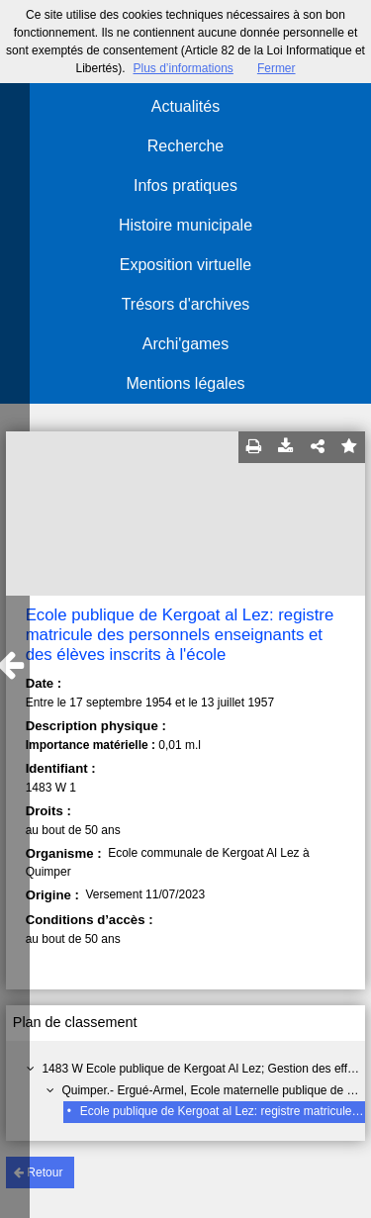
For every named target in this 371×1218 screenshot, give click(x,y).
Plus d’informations (182, 68)
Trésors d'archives (186, 304)
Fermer (276, 68)
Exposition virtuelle (185, 264)
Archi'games (186, 343)
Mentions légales (185, 383)
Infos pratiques (185, 185)
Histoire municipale (185, 225)
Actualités (185, 106)
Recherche (185, 146)
